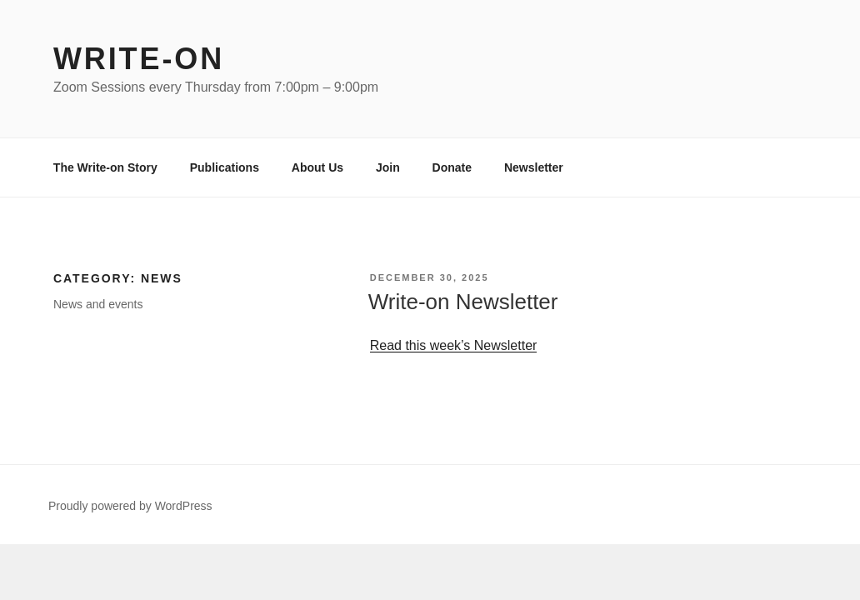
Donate (452, 167)
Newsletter (533, 167)
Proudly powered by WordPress (130, 505)
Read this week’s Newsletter (454, 345)
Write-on (138, 59)
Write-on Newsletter (463, 301)
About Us (317, 167)
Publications (224, 167)
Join (388, 167)
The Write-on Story (105, 167)
